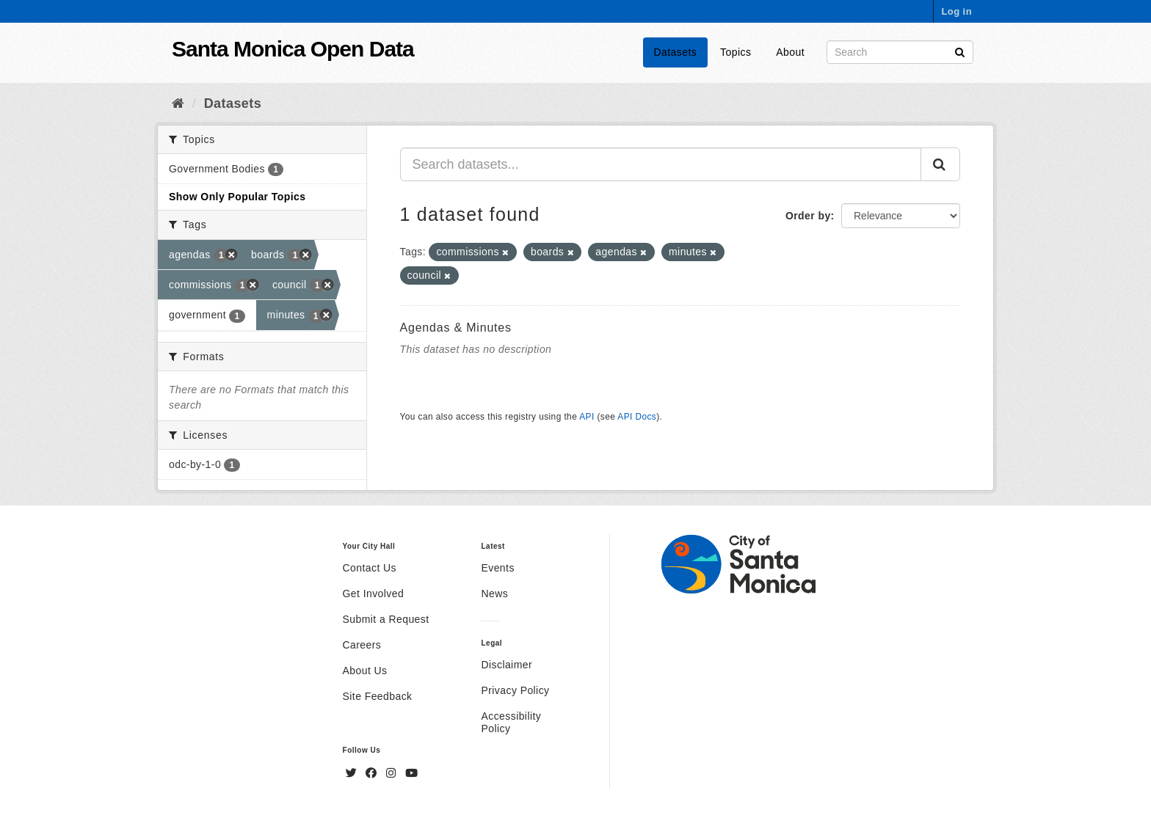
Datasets (675, 52)
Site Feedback (378, 696)
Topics (735, 52)
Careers (362, 645)
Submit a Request (386, 619)
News (494, 593)
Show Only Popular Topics (237, 196)
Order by (808, 216)
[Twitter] (353, 773)
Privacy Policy (515, 690)
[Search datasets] (900, 52)
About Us (365, 670)
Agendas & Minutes (456, 327)
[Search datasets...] (661, 164)
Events (497, 568)
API (586, 417)
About (790, 52)
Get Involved (373, 593)
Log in (956, 11)
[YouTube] (411, 773)
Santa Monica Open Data (293, 49)
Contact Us (369, 568)
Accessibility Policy (511, 722)
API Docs (636, 417)
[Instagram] (392, 773)
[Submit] (960, 51)
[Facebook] (373, 773)
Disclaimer (506, 665)
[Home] (178, 103)
